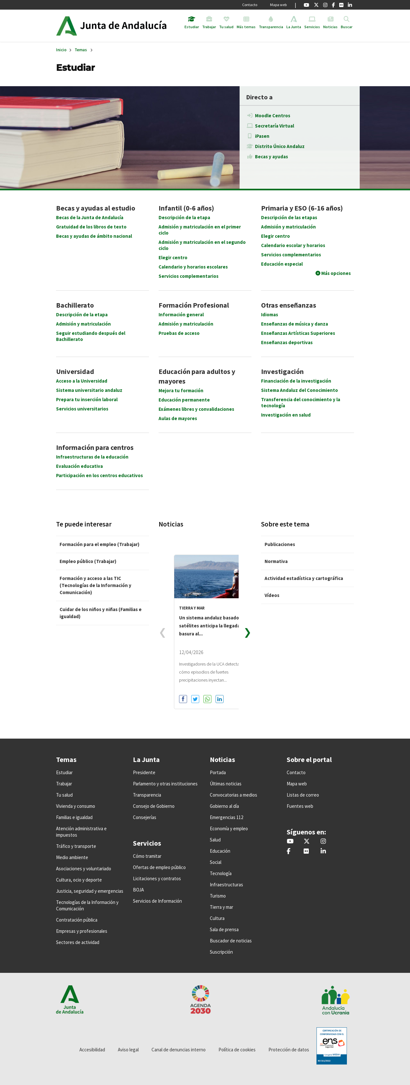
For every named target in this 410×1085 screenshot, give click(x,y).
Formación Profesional (194, 305)
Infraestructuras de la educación (92, 457)
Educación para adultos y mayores (197, 376)
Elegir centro (173, 257)
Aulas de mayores (178, 418)
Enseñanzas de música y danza (294, 324)
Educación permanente (184, 400)
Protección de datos (288, 1050)
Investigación (282, 371)
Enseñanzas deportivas (287, 342)
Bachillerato (75, 305)
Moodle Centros (272, 115)
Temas (81, 50)
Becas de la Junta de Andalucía (89, 217)
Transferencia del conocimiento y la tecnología (300, 402)
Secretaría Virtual (274, 126)
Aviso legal (128, 1050)
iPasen (262, 136)
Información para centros (95, 447)
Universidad (75, 371)
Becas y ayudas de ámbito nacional (94, 236)
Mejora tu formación (181, 390)
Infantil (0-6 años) (186, 207)
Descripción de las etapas (289, 217)
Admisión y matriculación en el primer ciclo (200, 230)
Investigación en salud (286, 415)
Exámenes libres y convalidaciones (196, 409)
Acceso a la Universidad (81, 381)
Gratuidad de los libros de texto (91, 227)
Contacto (249, 4)
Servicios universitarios (82, 409)
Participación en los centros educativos (99, 475)
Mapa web (278, 4)
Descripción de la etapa (184, 217)
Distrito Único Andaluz (280, 146)
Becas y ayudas (271, 156)
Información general (181, 314)
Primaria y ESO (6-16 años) (302, 207)
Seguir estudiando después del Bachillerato (90, 336)
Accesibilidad (92, 1050)
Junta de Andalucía (66, 26)
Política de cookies (237, 1050)
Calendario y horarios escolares (193, 267)
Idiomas (269, 314)
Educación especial (282, 264)
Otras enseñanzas (288, 305)
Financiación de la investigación (296, 381)
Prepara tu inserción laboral (87, 399)
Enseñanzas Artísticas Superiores (298, 333)
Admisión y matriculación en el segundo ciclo (202, 245)
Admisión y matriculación (288, 227)
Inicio (129, 26)
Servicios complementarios (188, 276)
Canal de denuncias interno (179, 1050)
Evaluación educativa (79, 466)
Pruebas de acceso (179, 333)
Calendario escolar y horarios (293, 245)
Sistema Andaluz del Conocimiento (299, 390)
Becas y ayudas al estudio (95, 207)
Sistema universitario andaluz (89, 390)
